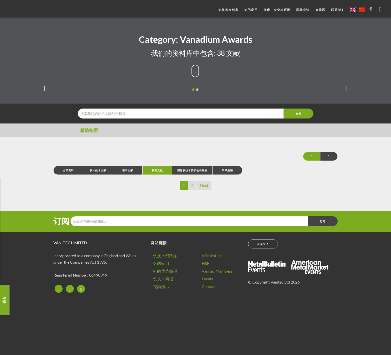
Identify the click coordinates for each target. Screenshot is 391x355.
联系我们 (338, 10)
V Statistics (211, 255)
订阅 (61, 221)
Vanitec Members (217, 271)
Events (207, 278)
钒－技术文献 (98, 170)
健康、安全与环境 (277, 10)
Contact (209, 286)
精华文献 (127, 170)
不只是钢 (227, 170)
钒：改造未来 (31, 10)
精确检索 (88, 130)
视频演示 (161, 286)
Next (204, 185)
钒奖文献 (157, 170)
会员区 (320, 10)
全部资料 (68, 170)
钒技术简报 (163, 278)
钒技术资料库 (228, 10)
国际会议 (303, 10)
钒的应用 (251, 10)
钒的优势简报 (165, 271)
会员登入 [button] (263, 243)
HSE (205, 263)
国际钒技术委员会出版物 (192, 170)
